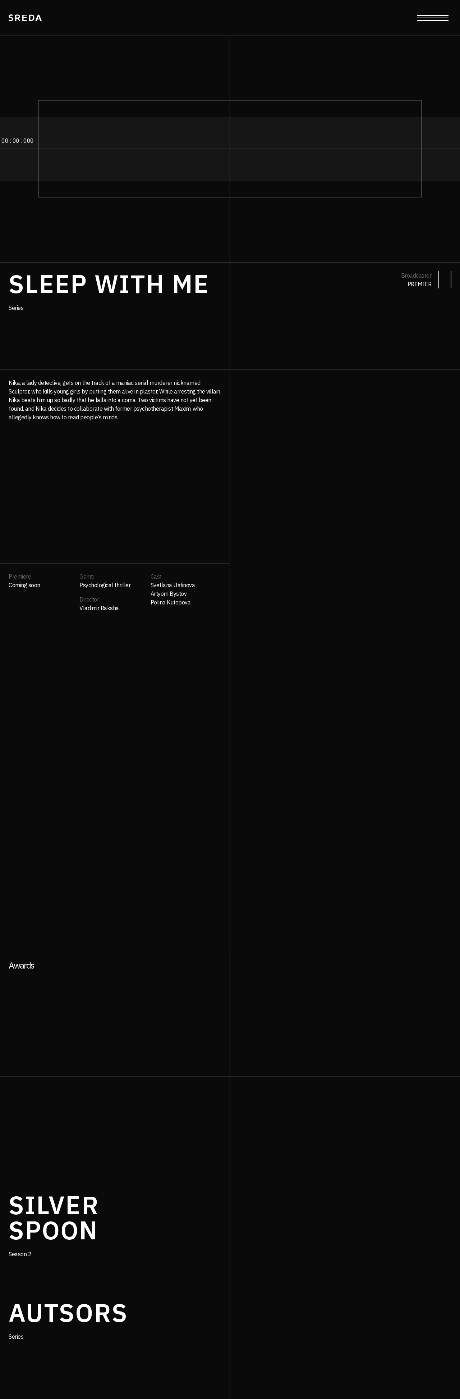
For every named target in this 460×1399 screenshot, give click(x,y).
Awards (21, 965)
